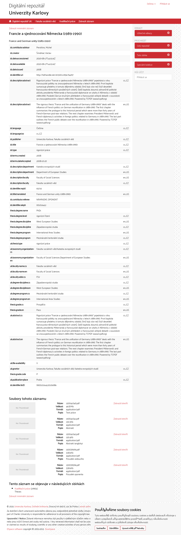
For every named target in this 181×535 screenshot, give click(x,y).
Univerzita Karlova (22, 506)
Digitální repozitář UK (22, 21)
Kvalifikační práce (67, 21)
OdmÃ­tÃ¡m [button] (114, 528)
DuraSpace (50, 529)
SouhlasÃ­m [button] (101, 528)
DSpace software (14, 529)
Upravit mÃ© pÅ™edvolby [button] (133, 528)
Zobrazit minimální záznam (21, 28)
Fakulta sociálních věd (45, 21)
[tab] (153, 33)
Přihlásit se (142, 77)
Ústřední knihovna (40, 506)
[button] (151, 3)
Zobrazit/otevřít (121, 403)
